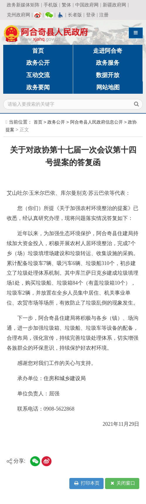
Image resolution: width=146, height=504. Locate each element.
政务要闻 (38, 87)
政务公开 (38, 62)
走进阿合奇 (107, 50)
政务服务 (107, 62)
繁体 (66, 4)
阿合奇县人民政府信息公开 (96, 121)
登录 (90, 14)
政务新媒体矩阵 (23, 4)
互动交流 (38, 75)
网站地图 (108, 87)
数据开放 (107, 75)
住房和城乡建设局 (65, 378)
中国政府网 (87, 4)
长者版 (75, 14)
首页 (38, 50)
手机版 (51, 4)
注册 (104, 14)
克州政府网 (18, 14)
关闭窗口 (122, 483)
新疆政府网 (114, 4)
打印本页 (86, 483)
